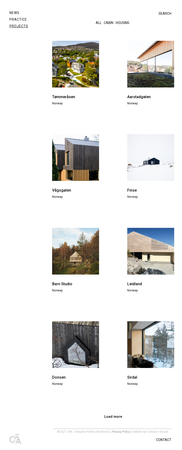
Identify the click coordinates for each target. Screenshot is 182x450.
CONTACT (163, 440)
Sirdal (132, 377)
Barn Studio (62, 284)
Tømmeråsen (63, 97)
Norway (57, 103)
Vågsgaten (61, 190)
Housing (122, 23)
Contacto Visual (157, 431)
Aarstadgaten (139, 97)
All (98, 23)
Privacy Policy (121, 431)
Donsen (59, 377)
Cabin (108, 23)
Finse (132, 190)
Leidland (134, 284)
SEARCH (165, 13)
